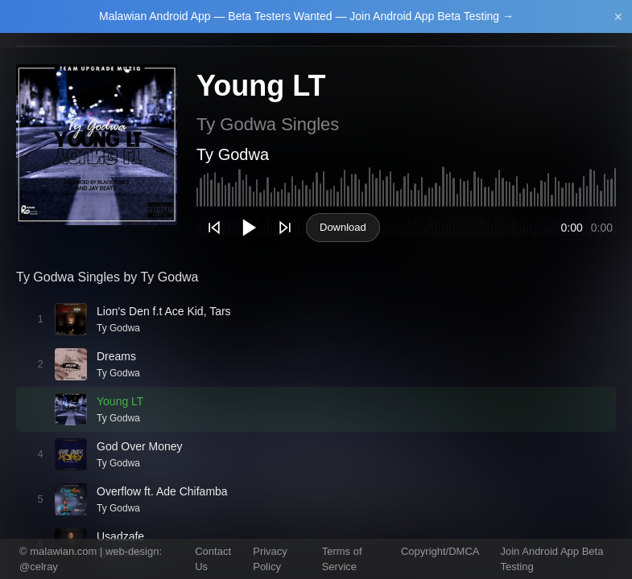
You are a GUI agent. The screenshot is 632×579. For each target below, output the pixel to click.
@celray (38, 567)
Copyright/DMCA (440, 551)
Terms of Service (342, 559)
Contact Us (213, 559)
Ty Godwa (232, 154)
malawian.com (63, 551)
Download (343, 227)
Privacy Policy (270, 559)
